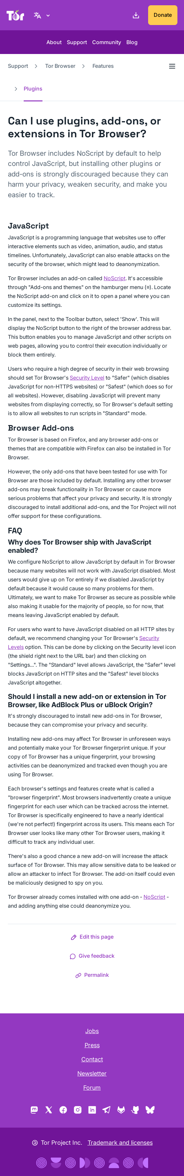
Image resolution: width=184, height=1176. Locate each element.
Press (92, 1045)
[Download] (134, 15)
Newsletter (92, 1073)
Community (106, 42)
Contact (92, 1059)
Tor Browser (60, 66)
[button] (92, 937)
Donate (163, 15)
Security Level (87, 377)
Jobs (92, 1031)
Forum (92, 1087)
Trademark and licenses (120, 1142)
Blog (132, 42)
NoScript (114, 278)
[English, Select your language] (43, 15)
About (54, 42)
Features (103, 66)
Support (77, 42)
